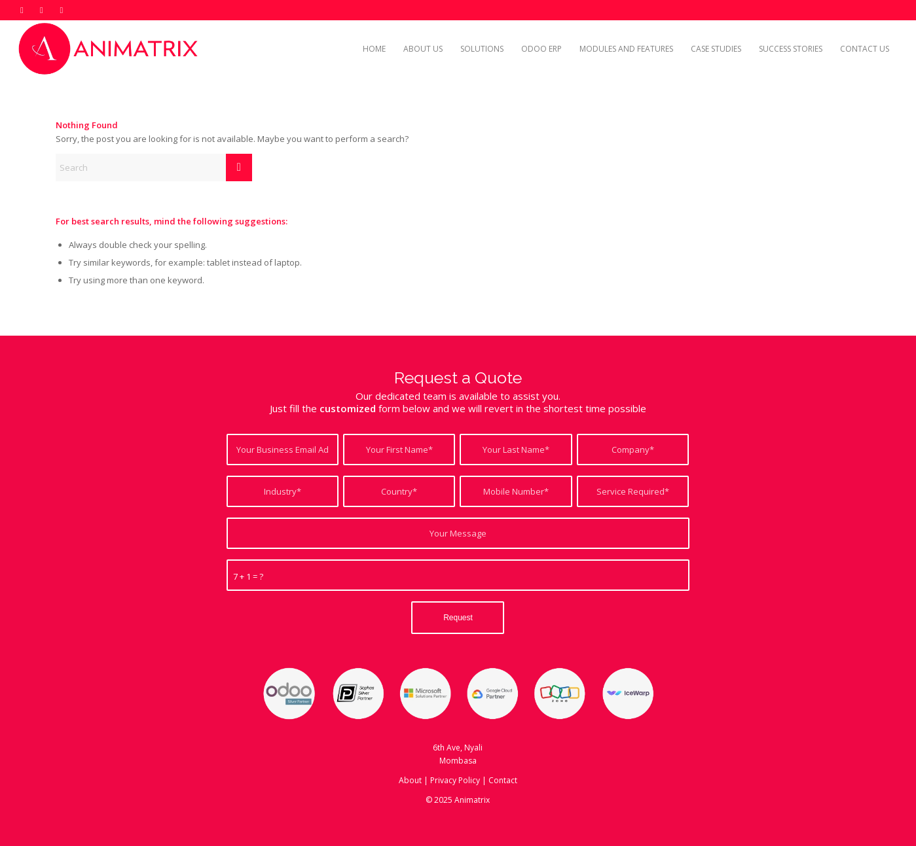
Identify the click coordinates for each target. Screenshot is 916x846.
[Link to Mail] (61, 10)
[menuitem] (374, 49)
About (410, 780)
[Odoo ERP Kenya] (110, 49)
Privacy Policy (455, 780)
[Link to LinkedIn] (41, 10)
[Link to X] (21, 10)
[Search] (154, 167)
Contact (502, 780)
